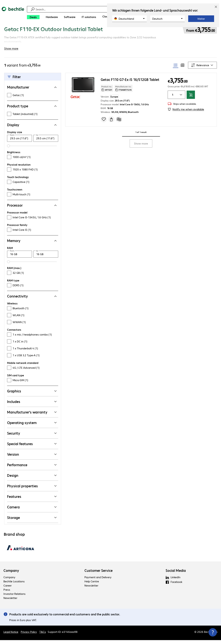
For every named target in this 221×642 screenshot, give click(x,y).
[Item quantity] (172, 97)
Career (7, 587)
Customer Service (98, 572)
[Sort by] (202, 67)
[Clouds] (106, 16)
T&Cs (42, 633)
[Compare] (119, 121)
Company (11, 572)
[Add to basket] (191, 96)
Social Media (176, 572)
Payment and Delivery (98, 579)
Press (6, 591)
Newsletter (10, 600)
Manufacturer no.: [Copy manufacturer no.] (123, 90)
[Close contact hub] (213, 632)
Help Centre (91, 583)
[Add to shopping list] (104, 121)
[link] (89, 30)
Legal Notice (10, 633)
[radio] (175, 67)
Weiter (201, 18)
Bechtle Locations (14, 583)
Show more (141, 145)
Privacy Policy (29, 633)
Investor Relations (14, 595)
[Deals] (33, 17)
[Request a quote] (111, 121)
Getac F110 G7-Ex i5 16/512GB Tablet (130, 81)
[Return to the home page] (13, 14)
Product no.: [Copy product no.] (106, 90)
